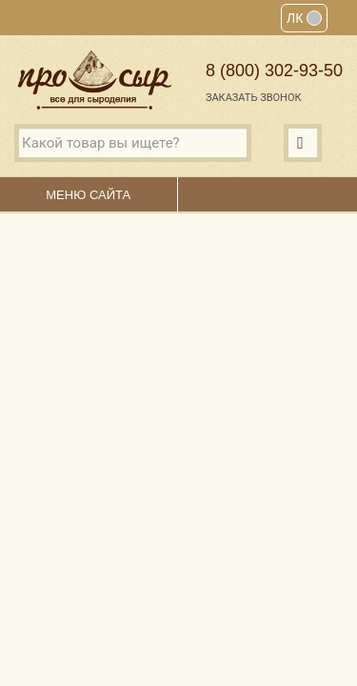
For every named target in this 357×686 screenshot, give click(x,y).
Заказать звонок (254, 97)
